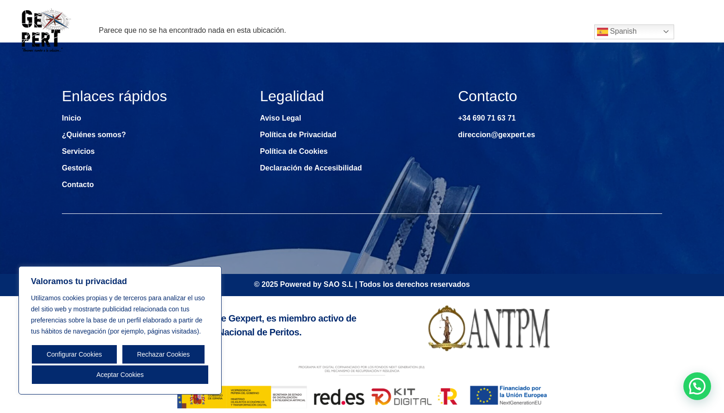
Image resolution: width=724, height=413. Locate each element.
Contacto (557, 32)
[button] (697, 386)
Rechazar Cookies (163, 354)
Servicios (445, 32)
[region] (120, 330)
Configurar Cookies (74, 354)
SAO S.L (338, 284)
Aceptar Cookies (120, 374)
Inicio (317, 32)
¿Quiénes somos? (377, 32)
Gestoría (503, 32)
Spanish (617, 31)
